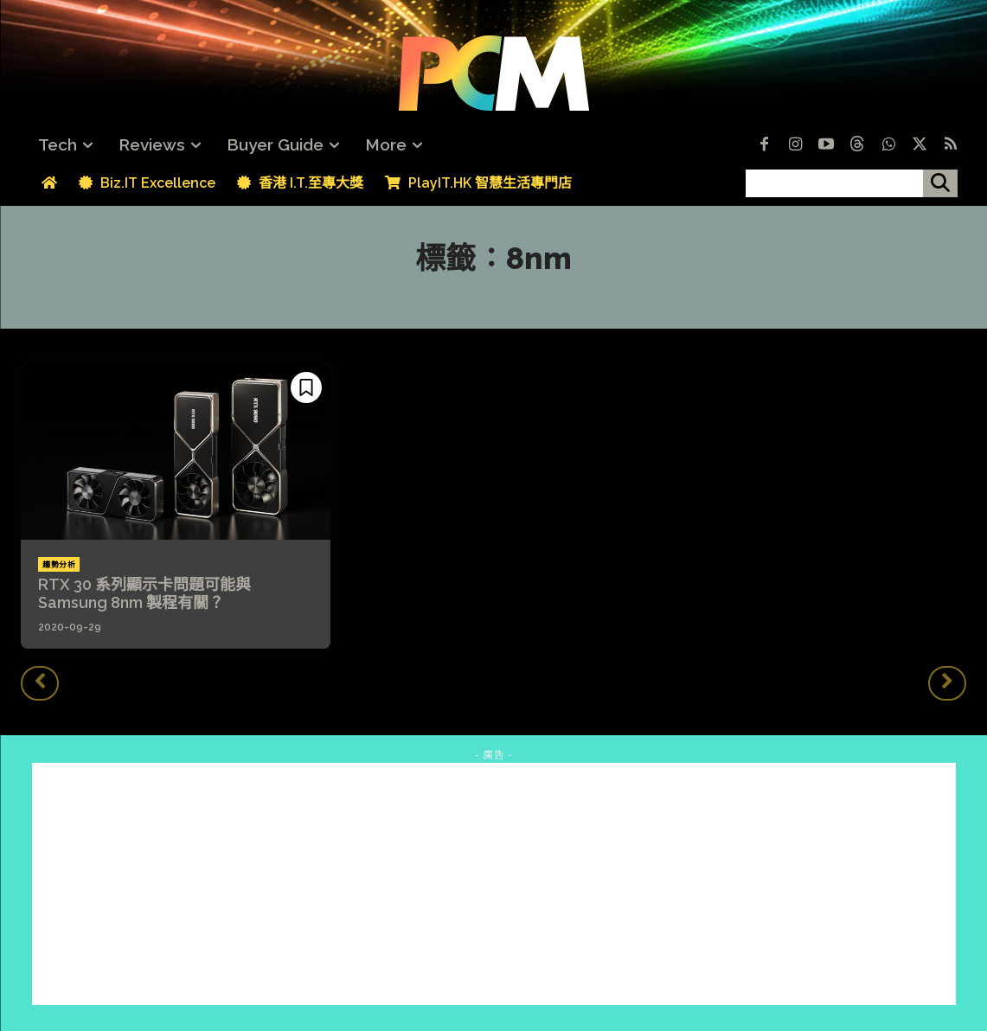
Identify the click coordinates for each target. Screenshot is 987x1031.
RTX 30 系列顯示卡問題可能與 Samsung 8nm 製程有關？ (144, 593)
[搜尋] (940, 183)
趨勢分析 (58, 564)
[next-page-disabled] (947, 683)
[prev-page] (40, 683)
